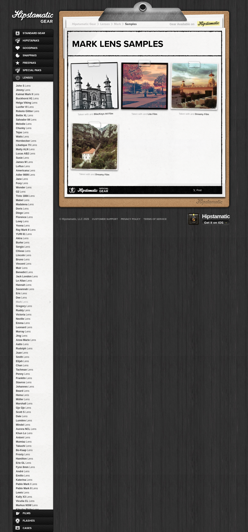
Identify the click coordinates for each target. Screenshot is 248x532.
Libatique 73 (26, 145)
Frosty (23, 454)
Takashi (23, 445)
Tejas (22, 132)
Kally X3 (24, 496)
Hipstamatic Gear (84, 24)
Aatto (22, 344)
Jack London (27, 276)
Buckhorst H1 (27, 98)
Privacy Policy (131, 219)
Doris (22, 208)
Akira (22, 238)
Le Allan (24, 280)
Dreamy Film (202, 114)
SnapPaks (30, 55)
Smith (22, 357)
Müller (23, 399)
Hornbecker (26, 140)
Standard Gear (34, 33)
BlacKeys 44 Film (103, 113)
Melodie (24, 123)
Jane (22, 179)
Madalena (25, 204)
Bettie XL (24, 115)
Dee (21, 297)
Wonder (24, 187)
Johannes (25, 386)
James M (24, 162)
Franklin (24, 378)
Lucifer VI (25, 107)
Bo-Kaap (24, 450)
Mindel (23, 424)
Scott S (23, 412)
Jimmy (23, 90)
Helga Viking (26, 102)
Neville (23, 318)
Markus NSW (27, 505)
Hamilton (24, 458)
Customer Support (105, 219)
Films (27, 513)
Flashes (29, 520)
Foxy (22, 183)
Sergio (23, 246)
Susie (22, 157)
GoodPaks (30, 48)
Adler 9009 (25, 174)
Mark (22, 301)
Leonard (24, 327)
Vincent (23, 263)
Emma (23, 323)
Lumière (24, 420)
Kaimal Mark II (27, 94)
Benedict (24, 272)
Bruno (23, 259)
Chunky (23, 128)
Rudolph (24, 348)
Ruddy (23, 310)
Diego (22, 212)
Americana (25, 170)
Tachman (24, 369)
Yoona (23, 225)
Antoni (23, 437)
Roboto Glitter (27, 111)
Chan (22, 365)
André (22, 471)
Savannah (25, 289)
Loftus (23, 166)
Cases (27, 528)
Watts (22, 136)
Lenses (28, 77)
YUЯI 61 (24, 234)
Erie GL (23, 462)
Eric (21, 293)
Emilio (23, 475)
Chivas (23, 251)
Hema (22, 395)
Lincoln (23, 255)
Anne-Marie (26, 340)
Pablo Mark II (27, 488)
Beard (22, 390)
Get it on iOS (215, 222)
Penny (23, 373)
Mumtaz (24, 441)
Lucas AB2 (25, 153)
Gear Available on (195, 25)
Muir (22, 268)
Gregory (24, 306)
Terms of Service (155, 219)
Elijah (22, 361)
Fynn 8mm (25, 467)
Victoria (23, 314)
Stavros (23, 382)
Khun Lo (24, 433)
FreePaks (29, 63)
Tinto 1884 (25, 195)
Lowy (22, 221)
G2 (20, 191)
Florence (24, 217)
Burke (22, 242)
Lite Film (152, 114)
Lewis (22, 492)
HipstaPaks (31, 40)
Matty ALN (25, 149)
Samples (131, 24)
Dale (22, 416)
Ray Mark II (26, 229)
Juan (22, 352)
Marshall (24, 403)
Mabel (22, 200)
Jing (21, 335)
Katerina (24, 479)
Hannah (23, 284)
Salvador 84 (26, 119)
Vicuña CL (25, 501)
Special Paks (32, 70)
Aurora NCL (26, 429)
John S (23, 85)
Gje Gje (23, 407)
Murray (23, 331)
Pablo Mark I (26, 484)
